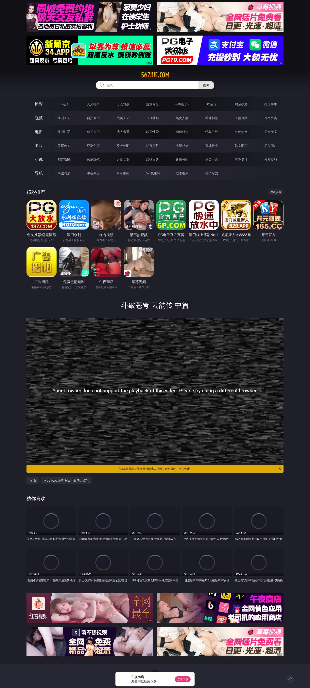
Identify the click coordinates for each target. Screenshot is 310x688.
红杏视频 (182, 173)
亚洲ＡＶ (64, 118)
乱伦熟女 (241, 132)
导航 (39, 173)
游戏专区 (152, 104)
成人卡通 (123, 132)
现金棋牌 (241, 104)
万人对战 (123, 104)
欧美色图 (123, 145)
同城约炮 (64, 173)
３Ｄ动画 (152, 118)
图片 (39, 145)
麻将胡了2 (182, 104)
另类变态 (270, 132)
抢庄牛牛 (270, 104)
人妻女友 (123, 159)
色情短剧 (211, 173)
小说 (39, 159)
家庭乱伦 (93, 159)
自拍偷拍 (93, 118)
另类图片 (270, 145)
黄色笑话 (241, 159)
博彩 (39, 104)
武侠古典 (152, 159)
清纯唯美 (211, 145)
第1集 (32, 480)
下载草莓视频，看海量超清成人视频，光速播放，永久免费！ (200, 468)
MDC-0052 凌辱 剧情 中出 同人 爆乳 (66, 480)
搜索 (206, 85)
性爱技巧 (270, 159)
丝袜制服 (211, 118)
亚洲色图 (93, 145)
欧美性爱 (152, 132)
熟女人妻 (182, 118)
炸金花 (211, 104)
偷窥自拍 (64, 145)
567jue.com (155, 75)
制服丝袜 (182, 132)
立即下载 (182, 679)
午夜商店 (93, 173)
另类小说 (211, 159)
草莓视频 (123, 173)
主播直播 (241, 118)
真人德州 (93, 104)
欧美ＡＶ (123, 118)
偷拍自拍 (93, 132)
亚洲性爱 (64, 132)
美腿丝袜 (182, 145)
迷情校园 (182, 159)
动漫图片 (152, 145)
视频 (39, 117)
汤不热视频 (152, 173)
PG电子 (64, 104)
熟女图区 (241, 145)
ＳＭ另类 (270, 118)
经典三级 (211, 132)
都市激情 (64, 159)
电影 (39, 131)
